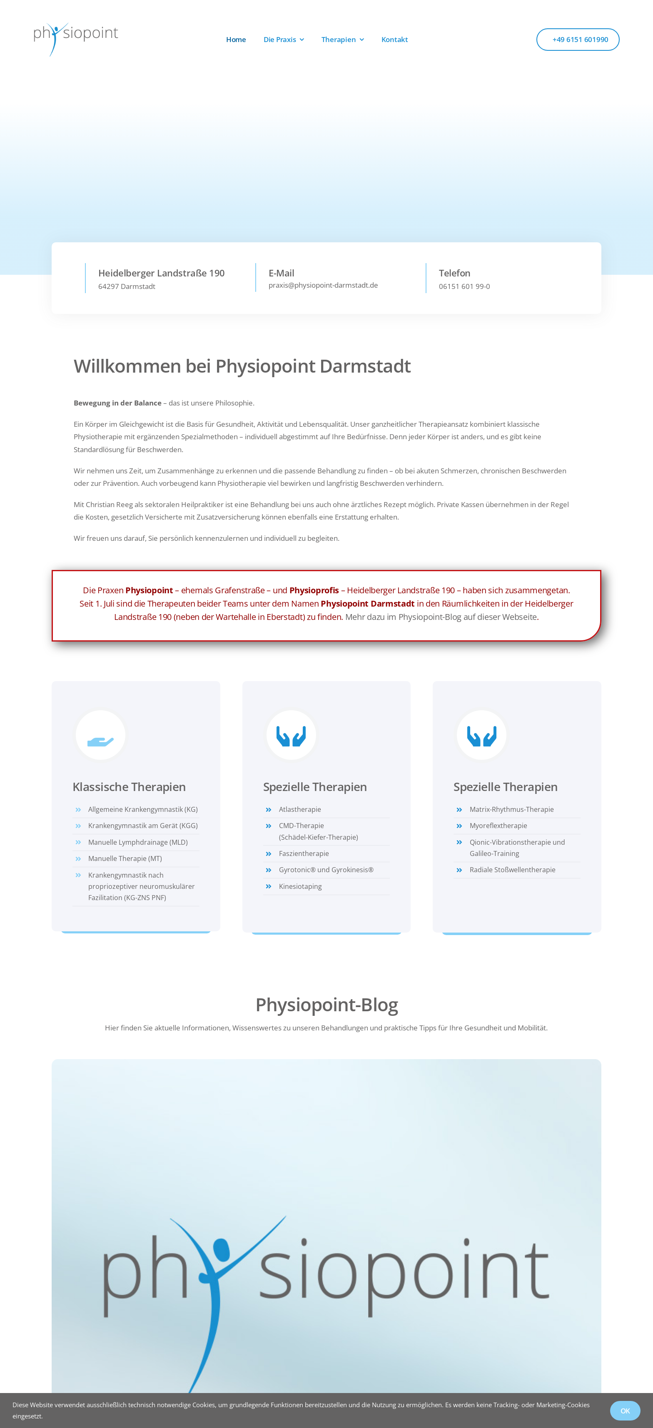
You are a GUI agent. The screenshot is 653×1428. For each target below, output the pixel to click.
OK (626, 1411)
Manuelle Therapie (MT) (125, 858)
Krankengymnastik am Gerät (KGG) (143, 825)
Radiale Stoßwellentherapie (513, 869)
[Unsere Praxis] (126, 219)
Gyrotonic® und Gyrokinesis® (326, 869)
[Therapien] (252, 220)
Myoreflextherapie (498, 825)
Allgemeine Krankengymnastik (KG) (143, 809)
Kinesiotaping (300, 886)
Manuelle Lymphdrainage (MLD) (138, 842)
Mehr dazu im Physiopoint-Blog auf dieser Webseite (441, 616)
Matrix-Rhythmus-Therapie (512, 809)
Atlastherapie (300, 809)
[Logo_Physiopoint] (76, 25)
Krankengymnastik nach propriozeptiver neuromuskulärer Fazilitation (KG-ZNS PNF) (141, 886)
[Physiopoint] (326, 1062)
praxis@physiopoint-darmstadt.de (323, 288)
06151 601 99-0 (464, 289)
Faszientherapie (304, 853)
